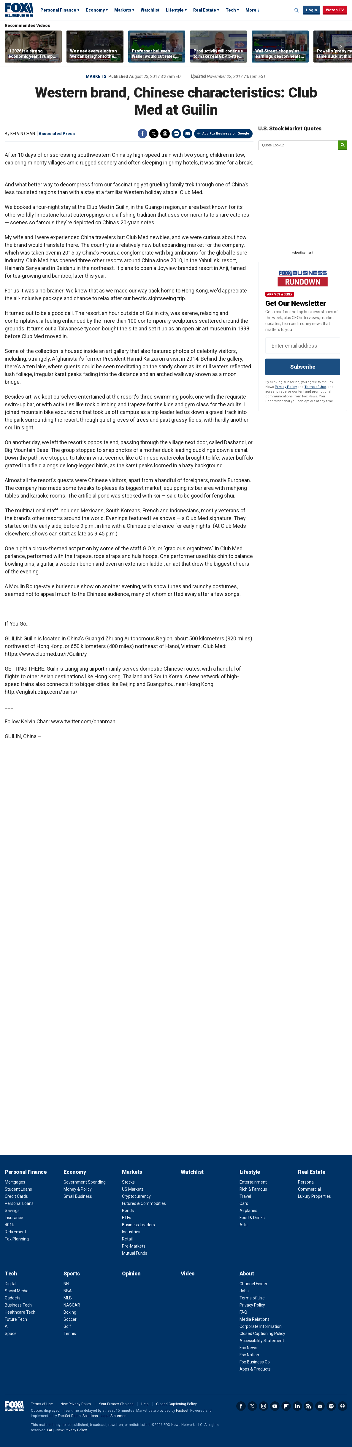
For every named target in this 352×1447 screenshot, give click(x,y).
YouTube (275, 1406)
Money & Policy (78, 1189)
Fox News (248, 1347)
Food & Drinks (252, 1217)
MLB (68, 1298)
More (250, 10)
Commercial (309, 1189)
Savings (12, 1210)
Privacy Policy (286, 387)
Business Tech (18, 1305)
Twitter (153, 133)
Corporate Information (261, 1326)
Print (176, 133)
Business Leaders (138, 1224)
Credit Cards (16, 1196)
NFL (67, 1283)
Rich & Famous (253, 1189)
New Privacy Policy (76, 1404)
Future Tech (16, 1319)
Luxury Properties (314, 1196)
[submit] (342, 145)
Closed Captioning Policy (262, 1333)
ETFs (126, 1217)
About (247, 1273)
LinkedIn (297, 1406)
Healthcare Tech (20, 1312)
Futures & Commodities (144, 1203)
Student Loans (18, 1189)
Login (311, 10)
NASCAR (72, 1305)
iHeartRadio (342, 1406)
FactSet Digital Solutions (78, 1416)
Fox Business (19, 9)
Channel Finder (253, 1283)
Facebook (142, 133)
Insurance (14, 1217)
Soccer (70, 1319)
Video (188, 1273)
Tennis (70, 1333)
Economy (95, 10)
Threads (165, 133)
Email (187, 133)
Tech (231, 10)
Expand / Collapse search (296, 10)
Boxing (70, 1312)
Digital (10, 1283)
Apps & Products (255, 1369)
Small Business (78, 1196)
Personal (306, 1182)
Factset (182, 1410)
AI (7, 1326)
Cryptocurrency (136, 1196)
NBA (68, 1290)
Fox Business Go (255, 1362)
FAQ (243, 1312)
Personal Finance (58, 10)
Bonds (128, 1210)
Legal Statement (114, 1416)
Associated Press (57, 133)
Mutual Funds (134, 1253)
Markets (122, 10)
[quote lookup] (298, 145)
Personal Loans (19, 1203)
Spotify (331, 1406)
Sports (72, 1273)
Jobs (244, 1290)
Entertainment (253, 1182)
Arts (244, 1224)
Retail (127, 1239)
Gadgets (12, 1298)
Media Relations (254, 1319)
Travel (245, 1196)
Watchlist (150, 10)
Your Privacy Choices (116, 1404)
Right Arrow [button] (341, 46)
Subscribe (302, 367)
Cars (244, 1203)
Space (11, 1333)
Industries (131, 1231)
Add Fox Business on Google (225, 133)
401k (9, 1224)
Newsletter (320, 1406)
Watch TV (335, 10)
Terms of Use (315, 387)
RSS (308, 1406)
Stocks (128, 1182)
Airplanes (248, 1210)
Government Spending (85, 1182)
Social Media (16, 1290)
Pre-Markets (133, 1246)
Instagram (263, 1406)
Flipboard (286, 1406)
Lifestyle (175, 10)
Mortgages (15, 1182)
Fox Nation (249, 1354)
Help (144, 1404)
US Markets (133, 1189)
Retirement (15, 1231)
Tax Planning (17, 1239)
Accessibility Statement (262, 1340)
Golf (67, 1326)
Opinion (131, 1273)
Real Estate (204, 10)
